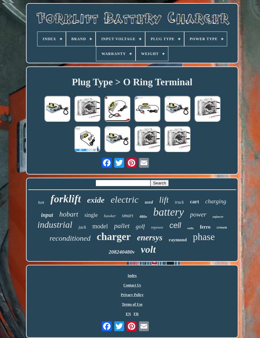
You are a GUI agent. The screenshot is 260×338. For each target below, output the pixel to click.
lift (164, 200)
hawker (110, 215)
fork (41, 203)
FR (136, 314)
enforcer (218, 216)
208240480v (122, 252)
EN (128, 314)
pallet (121, 226)
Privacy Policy (132, 295)
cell (175, 225)
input (47, 215)
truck (179, 202)
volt (148, 249)
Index (132, 275)
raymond (178, 239)
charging (215, 201)
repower (157, 227)
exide (95, 200)
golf (140, 226)
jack (82, 227)
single (91, 215)
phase (204, 236)
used (149, 202)
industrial (54, 225)
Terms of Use (132, 304)
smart (127, 215)
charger (114, 236)
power (198, 214)
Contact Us (132, 285)
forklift (65, 199)
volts (190, 228)
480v (143, 216)
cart (194, 202)
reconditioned (70, 238)
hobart (68, 214)
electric (125, 199)
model (100, 226)
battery (168, 212)
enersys (149, 237)
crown (222, 227)
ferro (205, 227)
